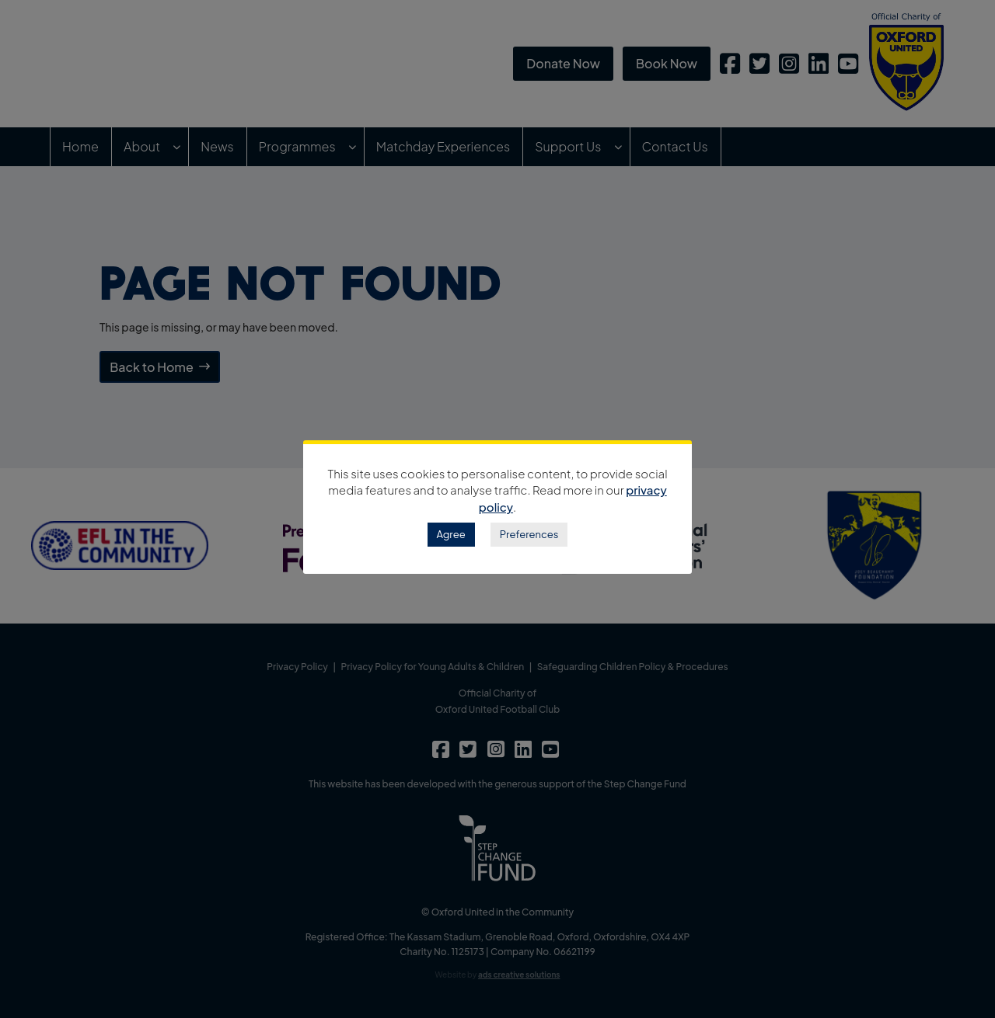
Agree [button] (451, 534)
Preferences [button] (529, 534)
